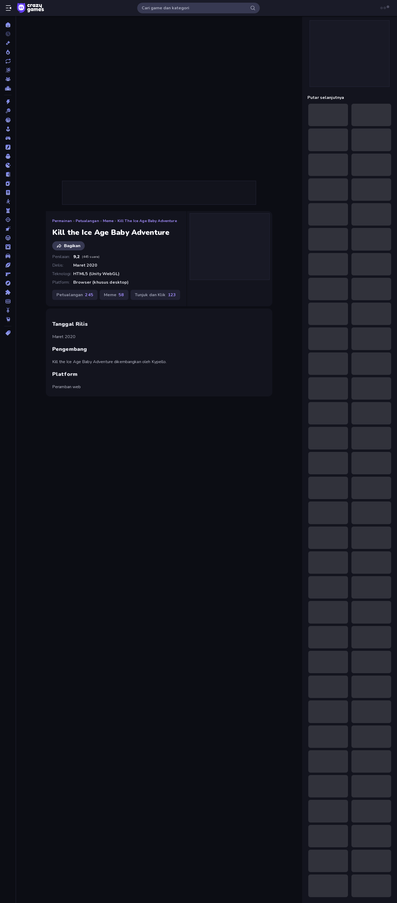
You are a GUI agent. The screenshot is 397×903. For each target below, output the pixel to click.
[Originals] (8, 70)
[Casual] (8, 129)
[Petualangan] (8, 283)
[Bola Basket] (8, 120)
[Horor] (8, 156)
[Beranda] (8, 24)
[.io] (8, 165)
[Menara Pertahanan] (8, 210)
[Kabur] (8, 174)
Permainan (62, 220)
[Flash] (8, 147)
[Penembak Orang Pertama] (8, 274)
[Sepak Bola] (8, 301)
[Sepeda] (8, 310)
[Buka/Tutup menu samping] (8, 8)
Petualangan (87, 220)
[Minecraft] (8, 246)
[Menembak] (8, 219)
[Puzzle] (8, 292)
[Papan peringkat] (8, 88)
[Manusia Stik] (8, 201)
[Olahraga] (8, 265)
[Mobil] (8, 255)
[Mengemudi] (8, 237)
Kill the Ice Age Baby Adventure (147, 220)
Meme (108, 220)
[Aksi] (8, 101)
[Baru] (8, 42)
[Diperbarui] (8, 61)
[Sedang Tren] (8, 52)
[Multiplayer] (8, 79)
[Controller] (8, 138)
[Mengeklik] (8, 228)
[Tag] (8, 333)
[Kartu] (8, 183)
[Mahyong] (8, 192)
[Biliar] (8, 110)
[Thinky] (8, 319)
